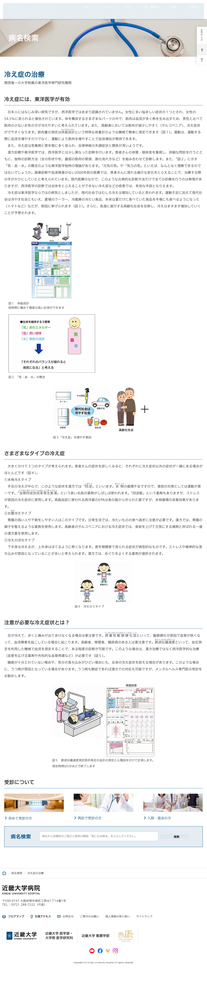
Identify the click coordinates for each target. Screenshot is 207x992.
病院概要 (94, 15)
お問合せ (191, 7)
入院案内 (133, 15)
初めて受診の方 (20, 818)
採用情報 (191, 15)
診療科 (151, 15)
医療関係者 (170, 15)
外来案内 (114, 15)
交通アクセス (43, 916)
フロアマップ (105, 7)
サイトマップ (144, 916)
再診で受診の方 (89, 818)
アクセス (126, 7)
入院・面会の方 (159, 818)
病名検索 (16, 873)
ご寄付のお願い (89, 916)
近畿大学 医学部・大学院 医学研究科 (59, 935)
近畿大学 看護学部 (95, 935)
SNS (83, 7)
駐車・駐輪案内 (148, 7)
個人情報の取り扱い (117, 916)
